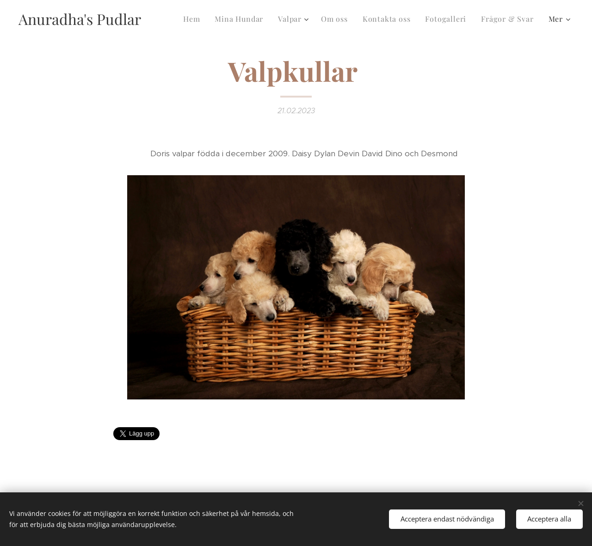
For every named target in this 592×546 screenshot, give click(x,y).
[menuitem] (194, 19)
